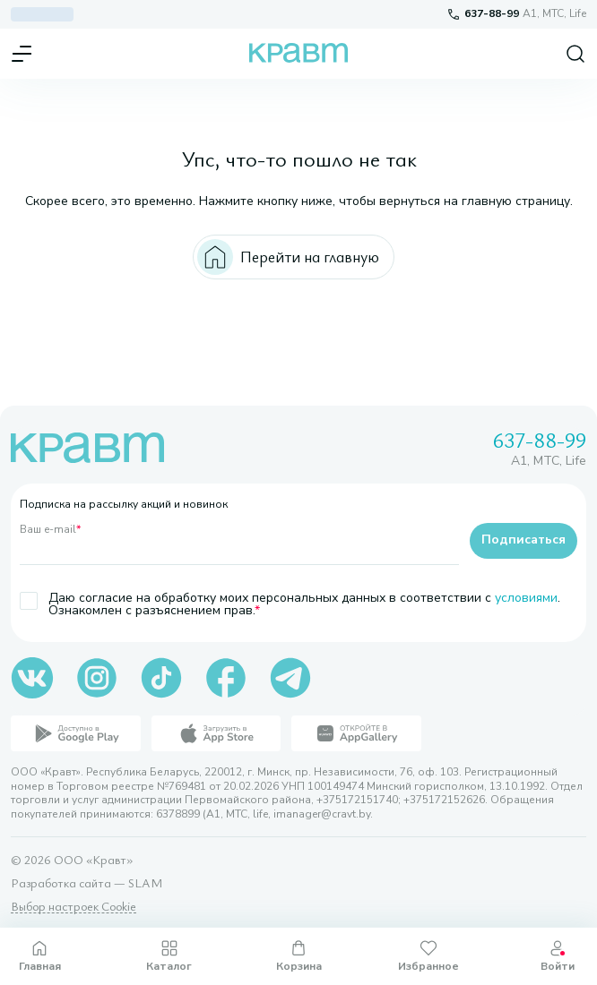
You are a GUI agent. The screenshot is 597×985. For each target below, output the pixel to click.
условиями (526, 597)
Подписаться (523, 539)
